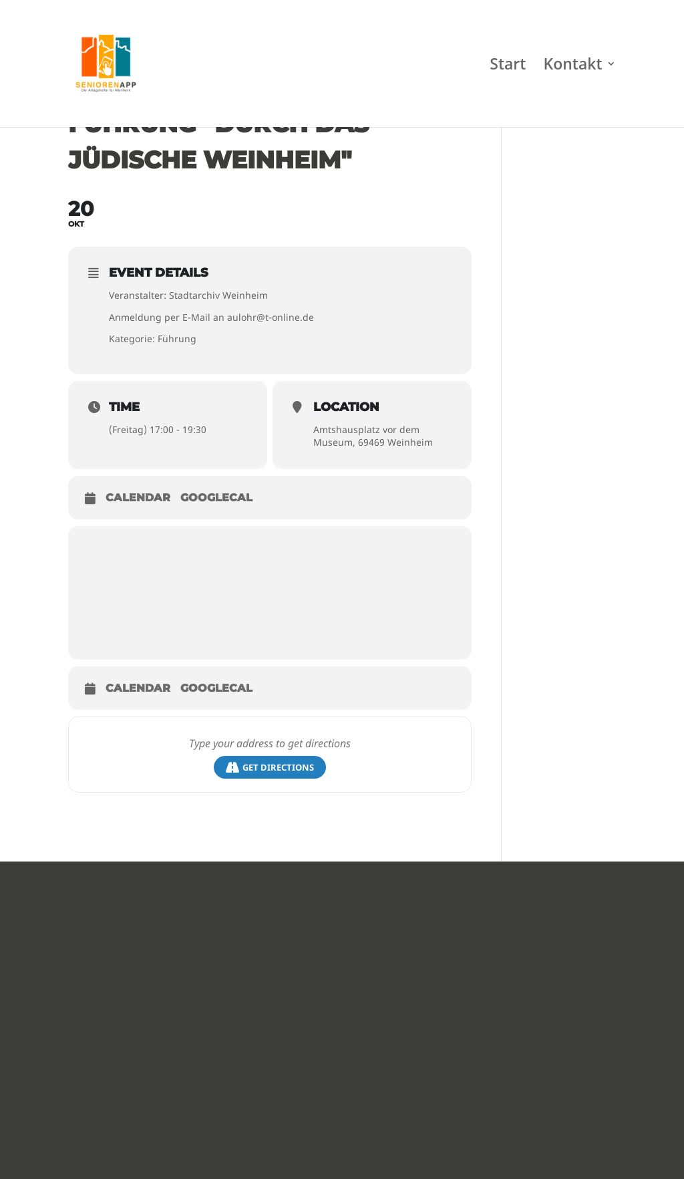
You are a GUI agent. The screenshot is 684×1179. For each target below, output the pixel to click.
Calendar (138, 497)
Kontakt (573, 66)
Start (508, 66)
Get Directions (270, 767)
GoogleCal (216, 497)
